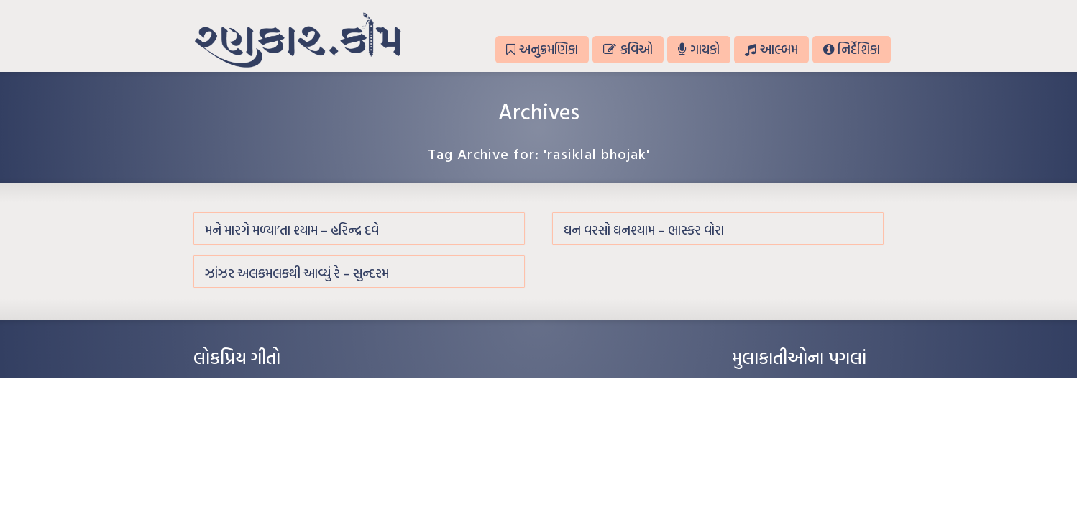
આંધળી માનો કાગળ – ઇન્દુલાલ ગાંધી (254, 385)
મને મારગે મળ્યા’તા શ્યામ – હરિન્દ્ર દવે (292, 230)
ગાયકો (699, 49)
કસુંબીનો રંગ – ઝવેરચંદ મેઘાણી (245, 471)
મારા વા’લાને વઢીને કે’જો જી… (243, 407)
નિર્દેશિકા (851, 49)
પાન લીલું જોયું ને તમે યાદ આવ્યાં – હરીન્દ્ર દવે (269, 428)
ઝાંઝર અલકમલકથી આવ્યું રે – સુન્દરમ (297, 273)
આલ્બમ (771, 49)
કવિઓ (627, 49)
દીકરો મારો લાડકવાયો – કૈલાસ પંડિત (254, 450)
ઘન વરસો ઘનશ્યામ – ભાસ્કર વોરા (644, 230)
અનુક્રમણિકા (542, 49)
